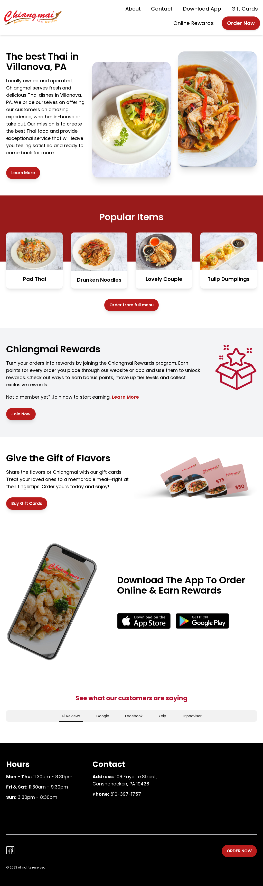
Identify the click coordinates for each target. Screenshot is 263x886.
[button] (6, 727)
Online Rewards (193, 23)
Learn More (23, 173)
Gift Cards (244, 8)
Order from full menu (131, 305)
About (133, 8)
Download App (202, 8)
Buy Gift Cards (26, 503)
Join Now (21, 414)
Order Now (241, 23)
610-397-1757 (125, 794)
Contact (162, 8)
